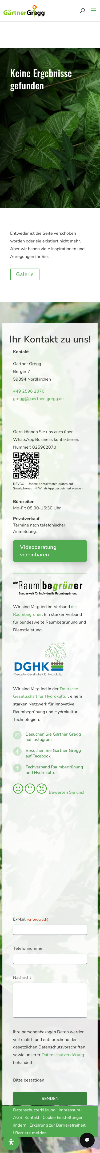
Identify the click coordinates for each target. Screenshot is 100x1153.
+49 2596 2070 (28, 391)
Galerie (25, 274)
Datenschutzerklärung (63, 1055)
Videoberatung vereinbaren (38, 551)
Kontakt (33, 1117)
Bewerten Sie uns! (48, 792)
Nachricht (22, 977)
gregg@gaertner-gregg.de (37, 399)
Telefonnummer (28, 948)
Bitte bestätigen (28, 1080)
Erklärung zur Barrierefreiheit (58, 1125)
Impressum (69, 1110)
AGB (17, 1117)
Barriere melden (31, 1133)
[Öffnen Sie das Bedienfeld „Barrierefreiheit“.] (11, 1141)
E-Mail (30, 919)
